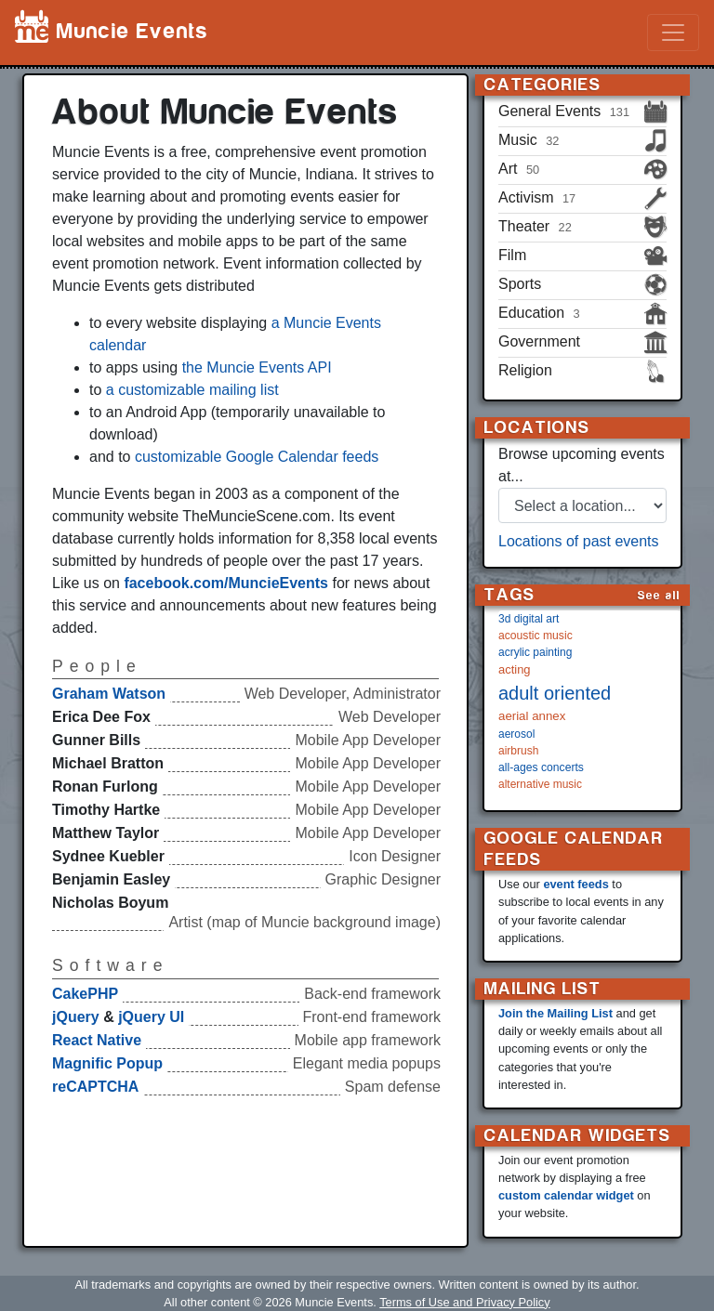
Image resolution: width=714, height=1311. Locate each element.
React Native (96, 1040)
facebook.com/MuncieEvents (226, 583)
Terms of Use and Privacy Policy (464, 1302)
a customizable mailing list (192, 390)
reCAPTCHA (95, 1087)
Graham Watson (108, 693)
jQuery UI (151, 1017)
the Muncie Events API (257, 367)
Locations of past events (578, 541)
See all (659, 595)
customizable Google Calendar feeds (256, 457)
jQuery (75, 1017)
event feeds (575, 884)
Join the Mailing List (555, 1013)
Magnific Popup (107, 1063)
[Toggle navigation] (673, 32)
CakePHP (85, 994)
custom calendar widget (566, 1195)
